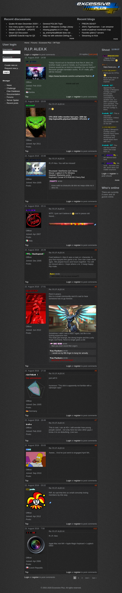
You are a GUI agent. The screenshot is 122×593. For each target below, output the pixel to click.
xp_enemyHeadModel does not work (59, 33)
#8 (96, 445)
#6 (96, 371)
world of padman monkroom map (96, 30)
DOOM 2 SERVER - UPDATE (22, 30)
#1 (96, 101)
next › (87, 578)
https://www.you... (111, 67)
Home (26, 43)
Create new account (13, 65)
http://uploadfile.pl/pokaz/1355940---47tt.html (68, 119)
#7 (96, 420)
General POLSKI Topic (53, 24)
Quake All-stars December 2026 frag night (27, 24)
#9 (96, 485)
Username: (8, 49)
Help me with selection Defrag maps (59, 35)
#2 (96, 156)
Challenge (11, 88)
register (35, 54)
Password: (8, 57)
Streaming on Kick (90, 35)
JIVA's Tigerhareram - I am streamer (98, 27)
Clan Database (13, 91)
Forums (10, 97)
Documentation (13, 94)
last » (94, 578)
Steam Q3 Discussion (18, 33)
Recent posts (12, 103)
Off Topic (56, 43)
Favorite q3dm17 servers (93, 33)
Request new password (15, 68)
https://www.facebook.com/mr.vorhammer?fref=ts (70, 76)
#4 (96, 250)
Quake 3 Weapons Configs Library (58, 27)
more (72, 38)
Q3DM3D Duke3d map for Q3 (22, 35)
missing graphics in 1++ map (55, 30)
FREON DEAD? (89, 24)
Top (26, 97)
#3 (96, 206)
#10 (95, 528)
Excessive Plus (45, 43)
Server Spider (13, 100)
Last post (93, 54)
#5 (96, 287)
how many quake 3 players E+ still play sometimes (31, 27)
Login (26, 54)
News (9, 85)
